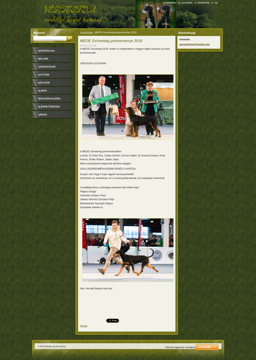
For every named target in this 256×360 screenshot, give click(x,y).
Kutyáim (43, 74)
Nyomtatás (186, 2)
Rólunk (43, 58)
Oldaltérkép (203, 2)
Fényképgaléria (49, 98)
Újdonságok (47, 66)
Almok (42, 90)
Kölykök (44, 82)
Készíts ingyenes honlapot (180, 347)
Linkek (42, 114)
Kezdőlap (171, 2)
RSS (216, 2)
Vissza (83, 325)
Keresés (39, 32)
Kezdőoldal (86, 32)
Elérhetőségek (49, 106)
